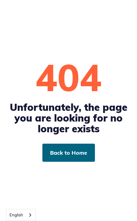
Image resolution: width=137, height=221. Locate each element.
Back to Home (68, 152)
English (16, 214)
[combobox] (21, 215)
